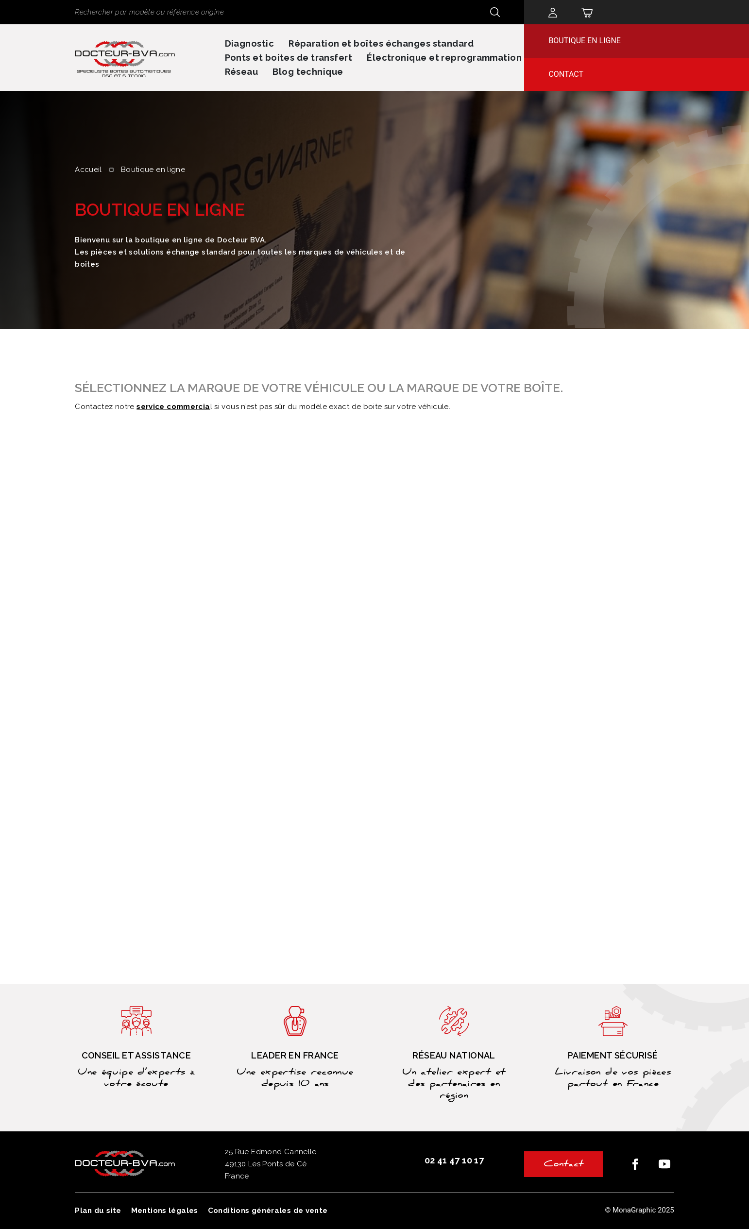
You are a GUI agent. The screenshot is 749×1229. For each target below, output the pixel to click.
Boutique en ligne (584, 40)
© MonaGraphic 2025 (639, 1210)
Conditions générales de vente (268, 1210)
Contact (565, 74)
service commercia (173, 406)
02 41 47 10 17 (454, 1160)
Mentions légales (164, 1210)
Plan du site (98, 1210)
